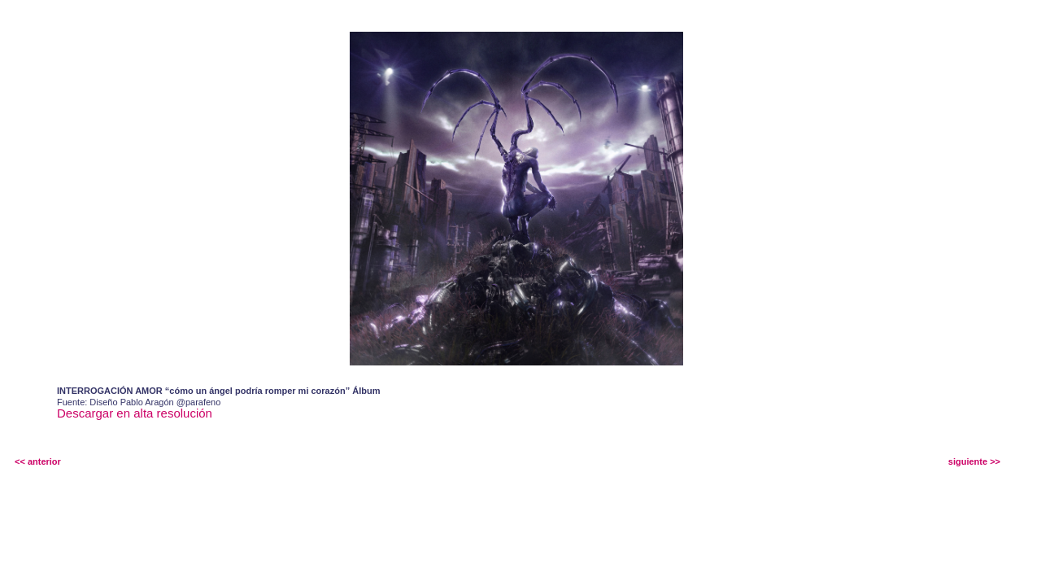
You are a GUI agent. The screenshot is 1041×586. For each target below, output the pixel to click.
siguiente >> (974, 461)
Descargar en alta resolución (134, 413)
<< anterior (38, 461)
